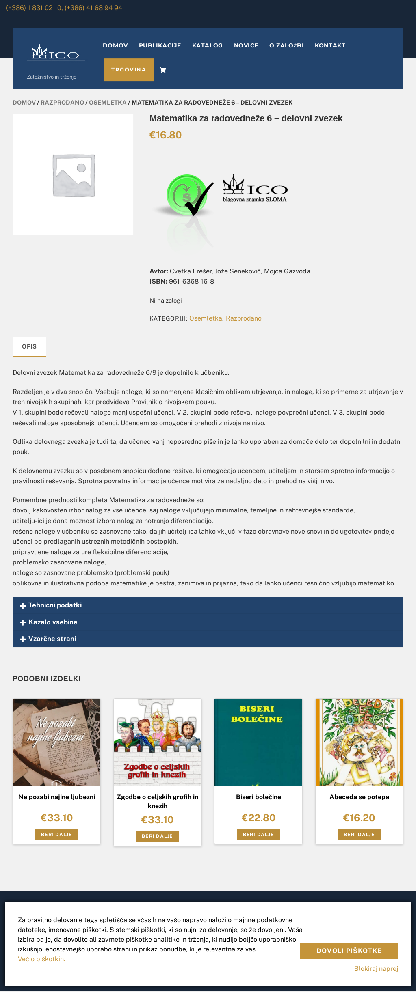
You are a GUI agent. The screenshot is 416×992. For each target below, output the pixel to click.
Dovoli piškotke (349, 951)
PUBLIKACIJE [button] (161, 46)
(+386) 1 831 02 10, (34, 8)
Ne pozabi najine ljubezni (56, 798)
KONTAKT (331, 46)
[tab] (30, 348)
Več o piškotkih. (41, 959)
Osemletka (108, 103)
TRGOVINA (129, 70)
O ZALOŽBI (287, 46)
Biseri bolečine (258, 798)
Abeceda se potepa (359, 798)
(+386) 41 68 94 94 (93, 8)
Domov (24, 103)
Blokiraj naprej (376, 969)
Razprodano (62, 103)
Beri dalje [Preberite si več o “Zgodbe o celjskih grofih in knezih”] (157, 837)
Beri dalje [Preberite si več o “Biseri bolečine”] (258, 835)
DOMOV (116, 46)
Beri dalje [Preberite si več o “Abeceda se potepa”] (359, 835)
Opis (29, 347)
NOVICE (247, 46)
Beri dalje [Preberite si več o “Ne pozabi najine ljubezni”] (56, 835)
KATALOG (208, 46)
